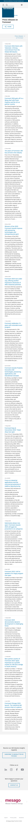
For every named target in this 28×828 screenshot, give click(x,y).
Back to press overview (11, 15)
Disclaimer (21, 817)
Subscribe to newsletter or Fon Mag (14, 755)
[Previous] (1, 802)
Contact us (14, 785)
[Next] (27, 802)
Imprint (6, 817)
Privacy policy (13, 817)
